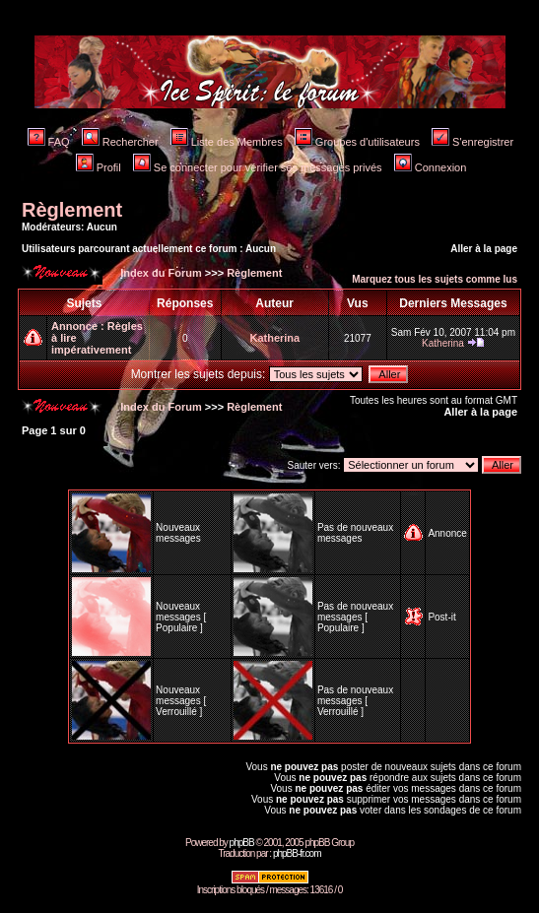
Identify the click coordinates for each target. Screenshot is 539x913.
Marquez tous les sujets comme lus (434, 279)
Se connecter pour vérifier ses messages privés (257, 167)
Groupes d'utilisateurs (357, 142)
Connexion (430, 167)
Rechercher (120, 142)
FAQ (49, 142)
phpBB (242, 842)
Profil (98, 167)
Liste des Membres (226, 142)
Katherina (274, 338)
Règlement (72, 210)
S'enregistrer (472, 142)
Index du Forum (159, 273)
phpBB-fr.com (297, 853)
